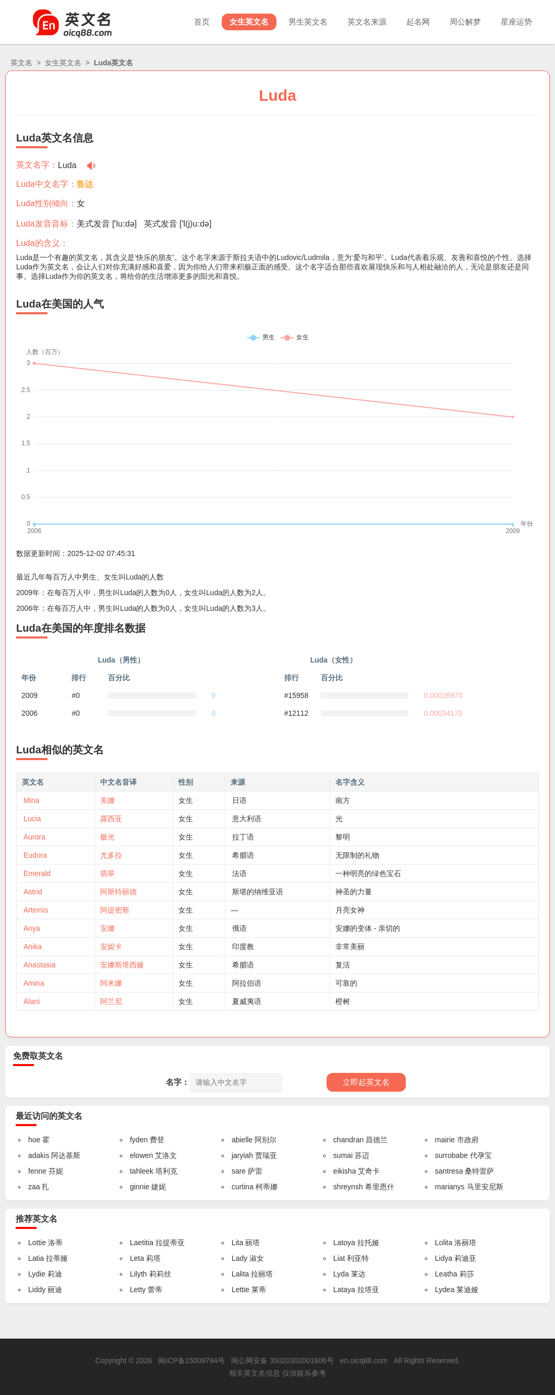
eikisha (344, 1171)
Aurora (34, 837)
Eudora (35, 855)
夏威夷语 (246, 1001)
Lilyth (138, 1274)
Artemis (35, 910)
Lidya (443, 1258)
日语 (239, 800)
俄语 (239, 928)
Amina (33, 983)
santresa (449, 1171)
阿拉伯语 (246, 983)
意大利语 (246, 818)
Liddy (36, 1289)
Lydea (445, 1289)
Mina (31, 800)
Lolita (443, 1242)
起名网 (418, 21)
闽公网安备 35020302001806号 (282, 1360)
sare (239, 1171)
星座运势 (516, 21)
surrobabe (451, 1155)
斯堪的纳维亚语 (257, 892)
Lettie (240, 1289)
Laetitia (141, 1242)
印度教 (243, 946)
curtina (243, 1187)
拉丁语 (243, 837)
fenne (37, 1171)
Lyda (341, 1274)
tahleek (141, 1171)
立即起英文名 (366, 1082)
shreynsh (348, 1187)
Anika (32, 946)
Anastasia (39, 965)
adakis (38, 1155)
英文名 (21, 62)
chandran (348, 1140)
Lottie (37, 1242)
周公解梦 (465, 21)
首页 (202, 21)
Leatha (446, 1274)
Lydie (36, 1274)
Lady (239, 1258)
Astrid (32, 892)
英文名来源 (367, 21)
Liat (339, 1258)
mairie (445, 1140)
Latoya (344, 1242)
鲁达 (85, 184)
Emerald (37, 873)
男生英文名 (308, 21)
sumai (343, 1155)
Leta (137, 1258)
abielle (242, 1140)
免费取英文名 (38, 1055)
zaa (34, 1187)
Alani (31, 1001)
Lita (238, 1242)
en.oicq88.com (364, 1360)
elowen (141, 1155)
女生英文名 (249, 21)
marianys (450, 1187)
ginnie (139, 1187)
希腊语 (243, 855)
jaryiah (242, 1155)
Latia (36, 1258)
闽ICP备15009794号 (191, 1360)
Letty (138, 1289)
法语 (239, 873)
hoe (34, 1140)
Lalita (240, 1274)
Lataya (344, 1289)
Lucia (32, 818)
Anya (31, 928)
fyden (139, 1140)
